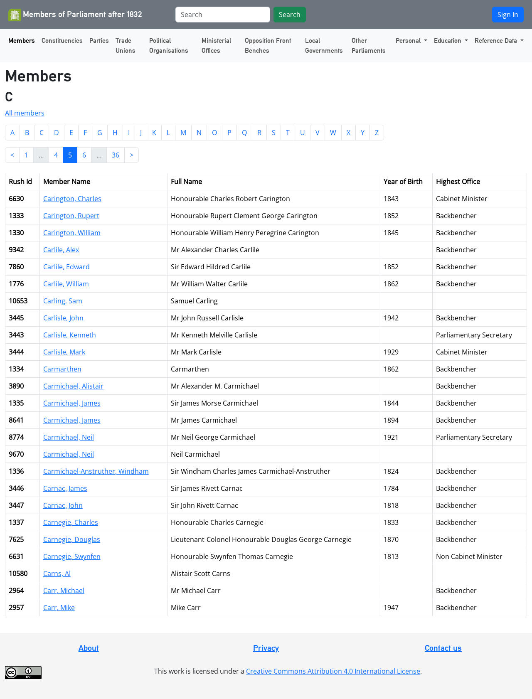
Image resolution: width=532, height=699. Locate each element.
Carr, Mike (59, 607)
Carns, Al (57, 573)
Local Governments (324, 45)
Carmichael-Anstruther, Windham (96, 471)
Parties (99, 40)
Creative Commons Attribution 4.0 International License (333, 671)
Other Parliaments (369, 45)
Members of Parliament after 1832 (75, 15)
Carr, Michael (63, 590)
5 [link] (70, 155)
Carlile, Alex (61, 249)
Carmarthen (62, 369)
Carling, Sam (62, 300)
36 (115, 155)
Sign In (508, 14)
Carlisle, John (63, 317)
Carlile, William (66, 283)
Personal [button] (409, 40)
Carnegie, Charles (70, 522)
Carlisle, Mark (64, 352)
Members (21, 40)
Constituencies (62, 40)
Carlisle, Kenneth (69, 335)
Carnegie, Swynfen (72, 556)
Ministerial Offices (216, 45)
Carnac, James (65, 488)
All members (24, 113)
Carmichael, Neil (68, 437)
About (89, 648)
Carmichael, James (72, 403)
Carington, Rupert (71, 215)
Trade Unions (125, 45)
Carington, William (72, 232)
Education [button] (448, 40)
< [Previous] (12, 155)
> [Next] (131, 155)
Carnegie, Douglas (71, 539)
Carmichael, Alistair (73, 386)
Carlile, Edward (66, 266)
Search (289, 14)
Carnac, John (63, 505)
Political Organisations (168, 45)
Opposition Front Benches (268, 45)
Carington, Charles (72, 198)
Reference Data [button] (497, 40)
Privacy (266, 648)
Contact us (443, 648)
